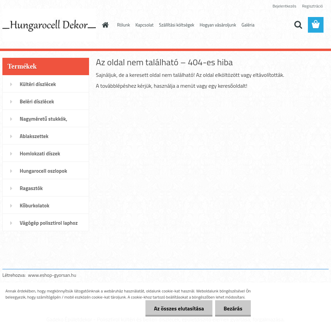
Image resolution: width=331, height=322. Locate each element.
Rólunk (123, 24)
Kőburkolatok (34, 205)
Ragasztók (31, 188)
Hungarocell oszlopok (43, 171)
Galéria (248, 24)
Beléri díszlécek (37, 101)
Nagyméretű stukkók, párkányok (43, 121)
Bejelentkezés (284, 6)
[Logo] (49, 25)
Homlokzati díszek (40, 153)
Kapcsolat (144, 24)
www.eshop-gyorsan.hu (52, 274)
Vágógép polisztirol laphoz (49, 223)
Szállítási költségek (176, 24)
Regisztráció (312, 6)
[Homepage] (104, 25)
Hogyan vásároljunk (218, 24)
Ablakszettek (34, 136)
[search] (298, 25)
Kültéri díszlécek (38, 84)
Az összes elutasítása (179, 308)
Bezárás (233, 308)
